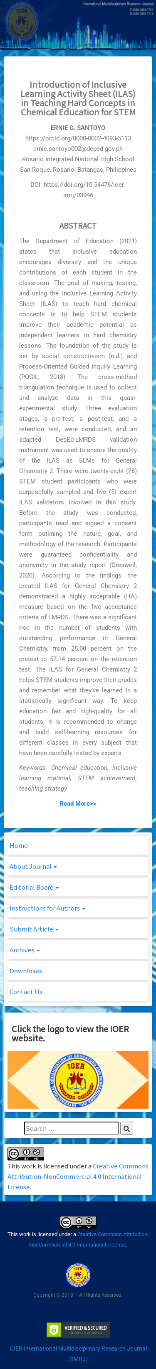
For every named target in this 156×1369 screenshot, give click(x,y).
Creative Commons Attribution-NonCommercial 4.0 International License (78, 1176)
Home (19, 845)
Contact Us (26, 991)
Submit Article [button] (34, 928)
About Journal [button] (33, 866)
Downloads (26, 970)
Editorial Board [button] (34, 887)
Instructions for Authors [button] (47, 907)
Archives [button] (25, 949)
